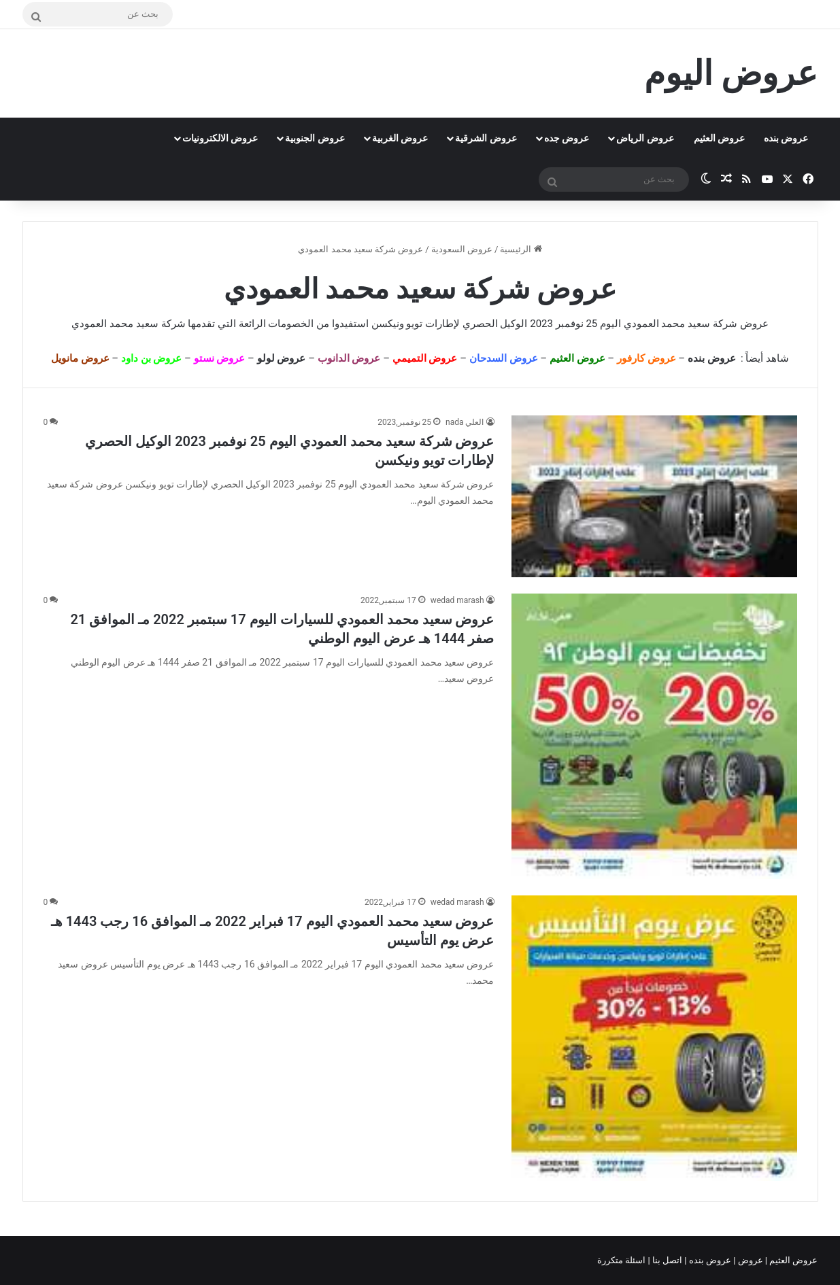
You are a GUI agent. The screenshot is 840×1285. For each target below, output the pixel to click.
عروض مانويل (80, 358)
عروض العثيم (719, 138)
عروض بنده (786, 138)
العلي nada (465, 422)
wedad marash (457, 600)
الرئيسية (520, 249)
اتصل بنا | (666, 1260)
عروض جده (566, 138)
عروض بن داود (151, 358)
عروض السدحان (503, 358)
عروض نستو (220, 358)
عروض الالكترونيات (220, 138)
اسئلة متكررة (622, 1260)
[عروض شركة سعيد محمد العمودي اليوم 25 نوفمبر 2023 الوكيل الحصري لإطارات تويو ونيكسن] (654, 496)
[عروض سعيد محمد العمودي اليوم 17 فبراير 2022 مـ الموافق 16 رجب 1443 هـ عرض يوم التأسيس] (654, 1038)
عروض (750, 1260)
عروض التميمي (425, 358)
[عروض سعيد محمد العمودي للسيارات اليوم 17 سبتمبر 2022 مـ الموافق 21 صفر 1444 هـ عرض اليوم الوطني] (654, 736)
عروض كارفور (646, 358)
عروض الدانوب (349, 358)
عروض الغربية (400, 138)
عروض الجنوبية (314, 138)
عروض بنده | (708, 1260)
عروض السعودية (461, 249)
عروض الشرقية (485, 138)
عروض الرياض (644, 138)
